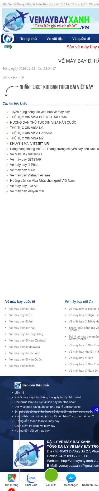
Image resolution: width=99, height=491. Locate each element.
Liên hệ (19, 392)
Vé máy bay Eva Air (24, 186)
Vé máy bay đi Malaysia (24, 347)
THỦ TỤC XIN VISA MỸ (27, 138)
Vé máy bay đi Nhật (22, 328)
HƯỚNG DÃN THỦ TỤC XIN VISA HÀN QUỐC (43, 122)
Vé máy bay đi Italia (22, 366)
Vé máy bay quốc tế (20, 301)
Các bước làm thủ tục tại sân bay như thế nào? (45, 402)
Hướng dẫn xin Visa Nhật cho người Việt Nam (42, 181)
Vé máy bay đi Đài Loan (24, 353)
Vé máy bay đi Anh (21, 321)
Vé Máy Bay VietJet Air (26, 154)
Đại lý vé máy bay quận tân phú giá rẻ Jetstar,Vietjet (48, 406)
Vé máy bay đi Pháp (24, 165)
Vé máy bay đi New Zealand (27, 340)
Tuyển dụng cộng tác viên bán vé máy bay (40, 112)
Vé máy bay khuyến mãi (27, 191)
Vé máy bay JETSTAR (25, 159)
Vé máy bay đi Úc (22, 170)
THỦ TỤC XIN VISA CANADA (31, 133)
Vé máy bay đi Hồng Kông (26, 334)
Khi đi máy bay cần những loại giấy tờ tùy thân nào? (48, 397)
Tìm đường (11, 480)
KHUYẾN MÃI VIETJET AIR (29, 144)
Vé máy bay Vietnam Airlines (30, 175)
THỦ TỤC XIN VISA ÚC (27, 128)
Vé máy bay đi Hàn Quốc (25, 359)
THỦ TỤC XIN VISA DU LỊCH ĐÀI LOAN (39, 117)
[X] (95, 409)
